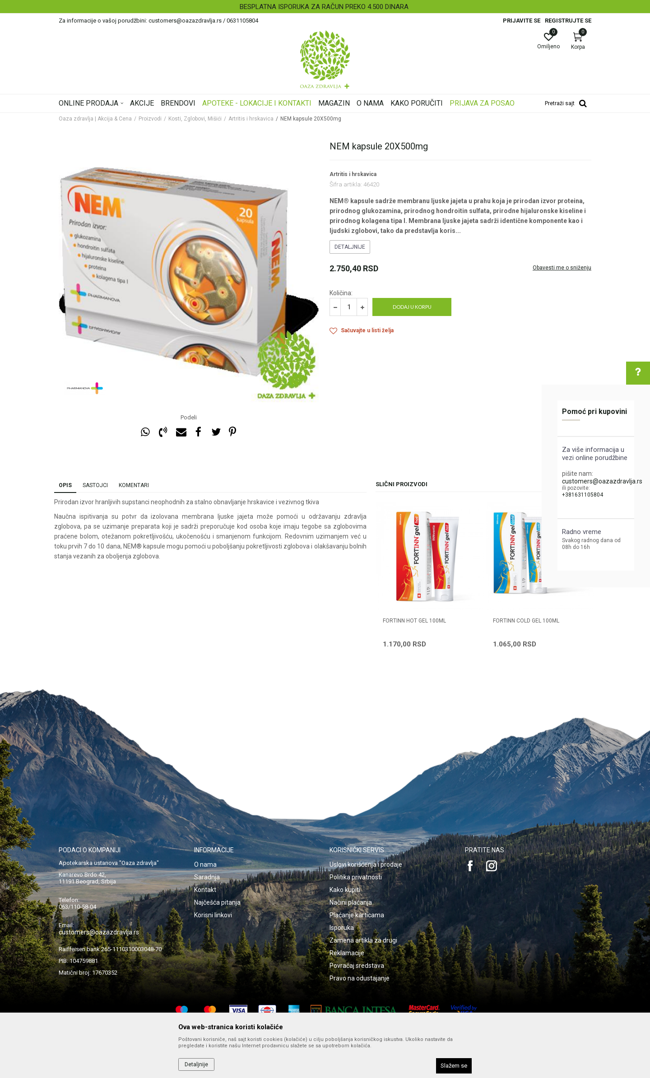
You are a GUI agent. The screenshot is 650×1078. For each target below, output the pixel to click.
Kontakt (205, 889)
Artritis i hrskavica (251, 119)
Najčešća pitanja (217, 902)
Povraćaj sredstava (357, 965)
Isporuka (342, 927)
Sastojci (95, 485)
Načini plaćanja (351, 902)
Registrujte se (568, 20)
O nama (205, 864)
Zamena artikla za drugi (363, 940)
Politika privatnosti (356, 877)
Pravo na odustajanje (360, 978)
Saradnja (207, 877)
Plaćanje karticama (357, 915)
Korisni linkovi (213, 915)
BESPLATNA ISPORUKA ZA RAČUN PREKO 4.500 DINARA (324, 7)
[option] (325, 7)
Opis (65, 485)
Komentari (134, 485)
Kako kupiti (345, 889)
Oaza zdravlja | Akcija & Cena (95, 119)
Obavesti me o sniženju (562, 268)
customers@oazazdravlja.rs (602, 481)
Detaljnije (349, 247)
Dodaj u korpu (412, 307)
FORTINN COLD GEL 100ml (526, 621)
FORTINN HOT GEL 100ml (414, 621)
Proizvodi (150, 119)
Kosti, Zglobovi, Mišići (195, 119)
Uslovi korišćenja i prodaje (366, 864)
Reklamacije (347, 953)
